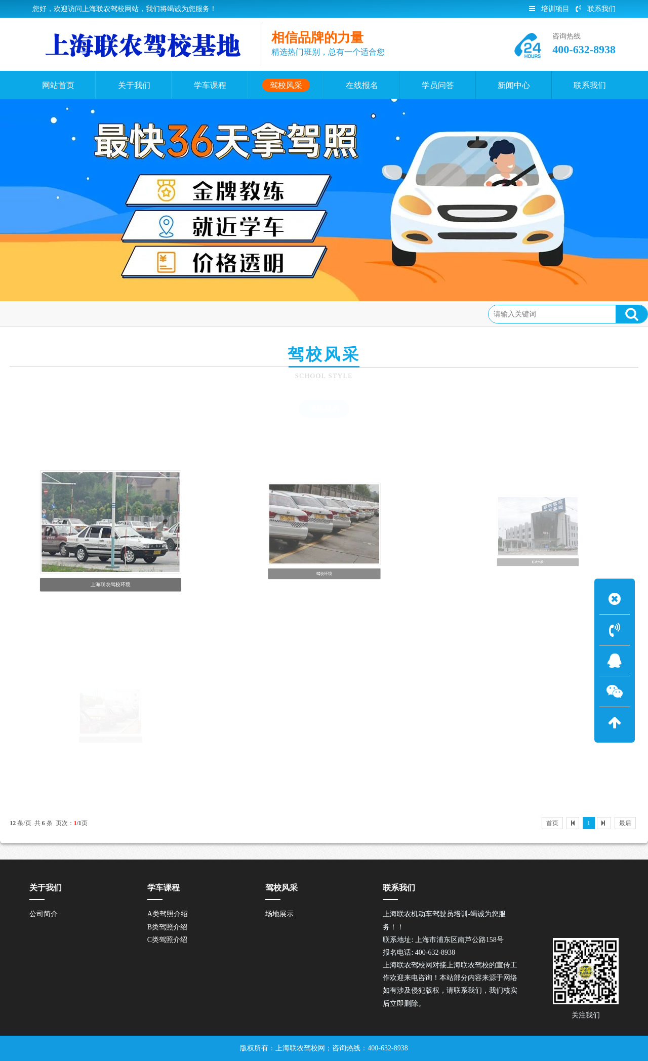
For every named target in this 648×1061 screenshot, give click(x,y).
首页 (52, 313)
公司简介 (43, 914)
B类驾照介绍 (167, 927)
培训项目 (549, 9)
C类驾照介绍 (167, 940)
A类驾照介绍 (167, 914)
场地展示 (324, 408)
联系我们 (596, 9)
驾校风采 (86, 313)
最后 (625, 823)
